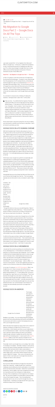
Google (16, 39)
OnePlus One (30, 82)
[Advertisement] (27, 8)
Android (26, 37)
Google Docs (21, 39)
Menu (2, 13)
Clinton (6, 37)
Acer (11, 19)
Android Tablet (10, 39)
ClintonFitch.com (28, 2)
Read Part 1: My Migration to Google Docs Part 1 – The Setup (18, 74)
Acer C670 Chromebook (21, 267)
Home (6, 19)
